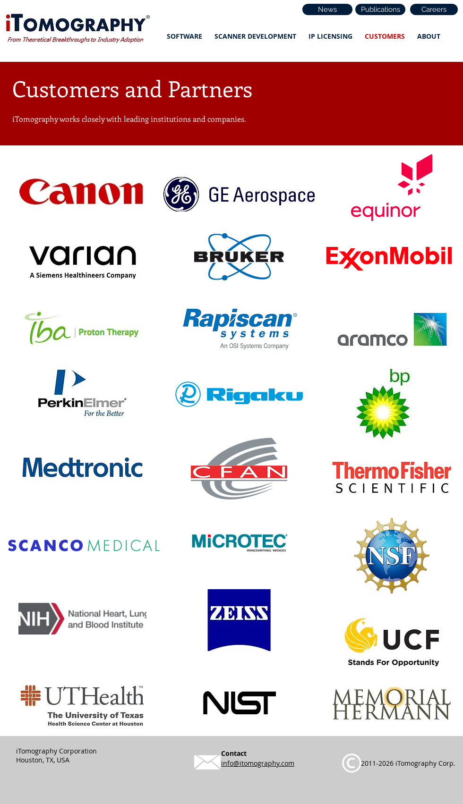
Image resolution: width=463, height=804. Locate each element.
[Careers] (434, 9)
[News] (327, 9)
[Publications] (380, 9)
